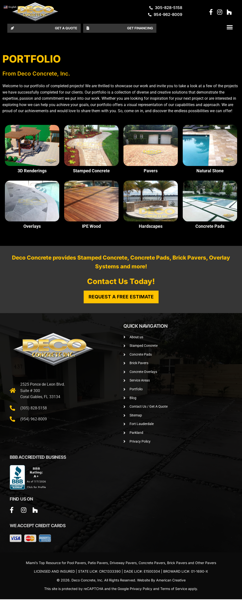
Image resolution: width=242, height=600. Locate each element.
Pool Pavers (76, 563)
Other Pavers (205, 563)
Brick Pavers (177, 563)
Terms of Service (173, 590)
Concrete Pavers (152, 563)
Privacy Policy (141, 590)
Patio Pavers (98, 563)
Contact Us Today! (121, 282)
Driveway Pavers (123, 563)
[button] (230, 27)
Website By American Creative (161, 581)
